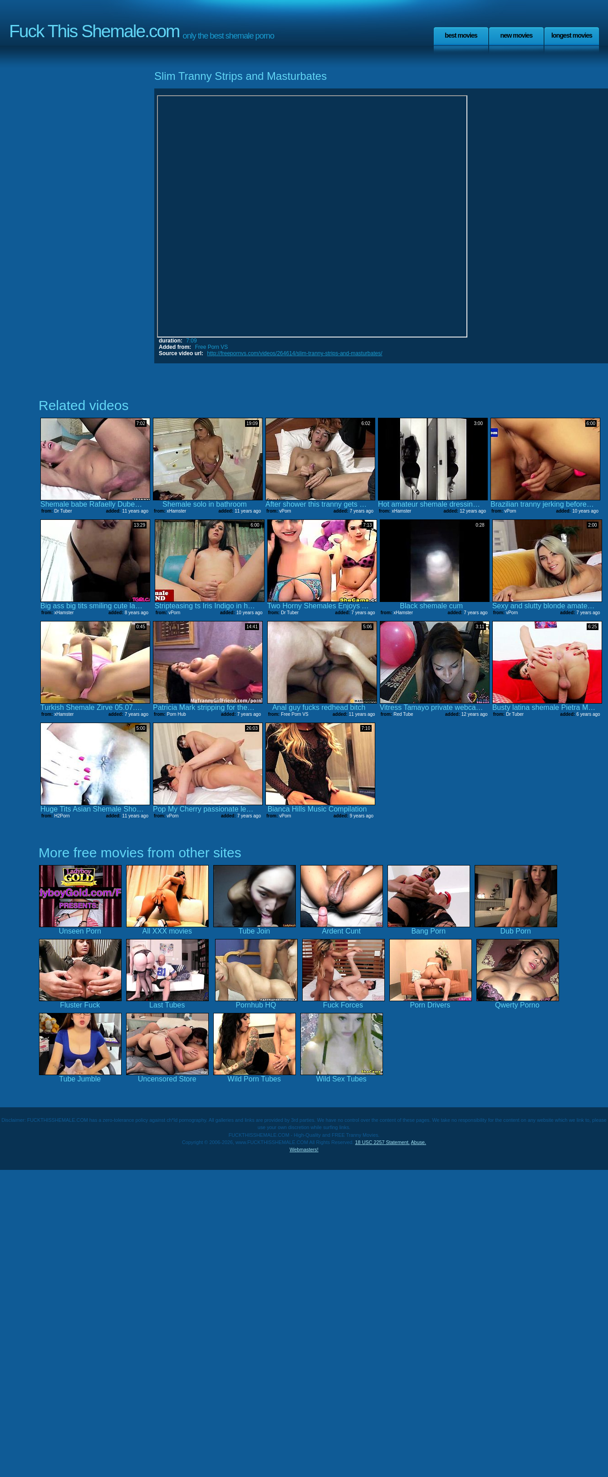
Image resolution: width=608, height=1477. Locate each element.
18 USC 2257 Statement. (382, 1142)
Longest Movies (571, 35)
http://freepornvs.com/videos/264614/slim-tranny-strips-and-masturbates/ (294, 353)
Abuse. (418, 1142)
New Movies (516, 35)
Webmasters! (304, 1149)
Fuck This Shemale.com (94, 31)
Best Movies (461, 35)
